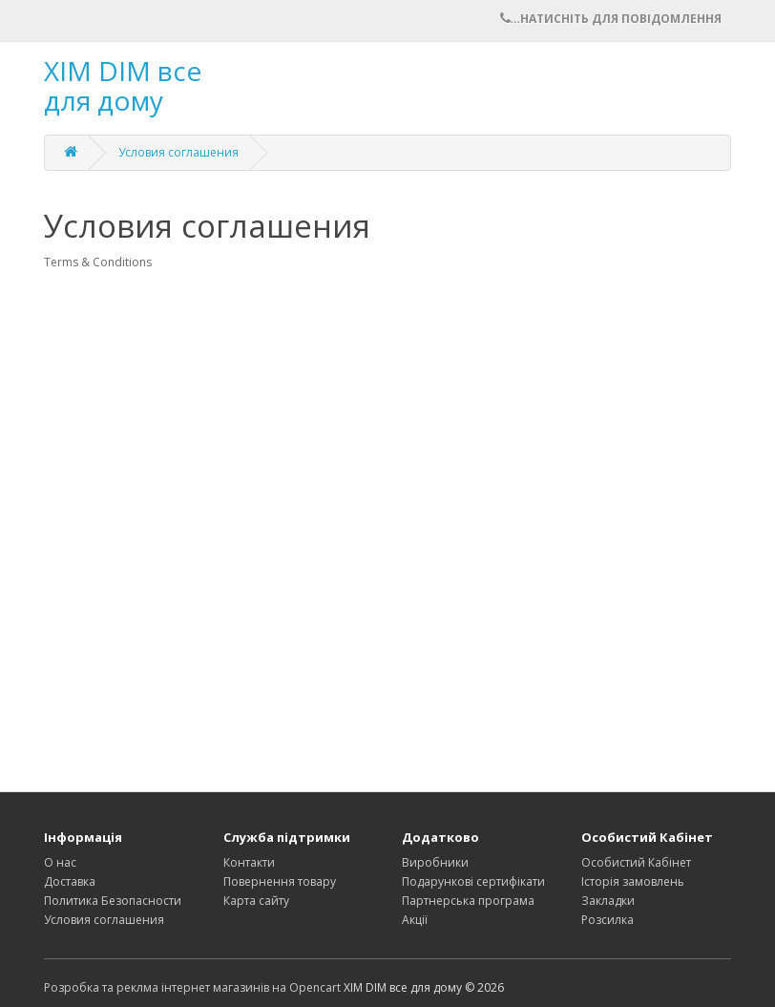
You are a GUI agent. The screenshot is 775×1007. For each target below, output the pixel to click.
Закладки (608, 900)
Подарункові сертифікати (473, 881)
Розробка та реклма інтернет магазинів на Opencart (192, 987)
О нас (60, 862)
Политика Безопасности (112, 900)
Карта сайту (256, 900)
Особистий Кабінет (636, 862)
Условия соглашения (178, 152)
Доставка (69, 881)
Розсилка (607, 920)
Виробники (435, 862)
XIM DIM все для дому (122, 85)
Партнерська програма (468, 900)
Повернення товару (279, 881)
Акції (415, 920)
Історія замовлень (632, 881)
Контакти (249, 862)
